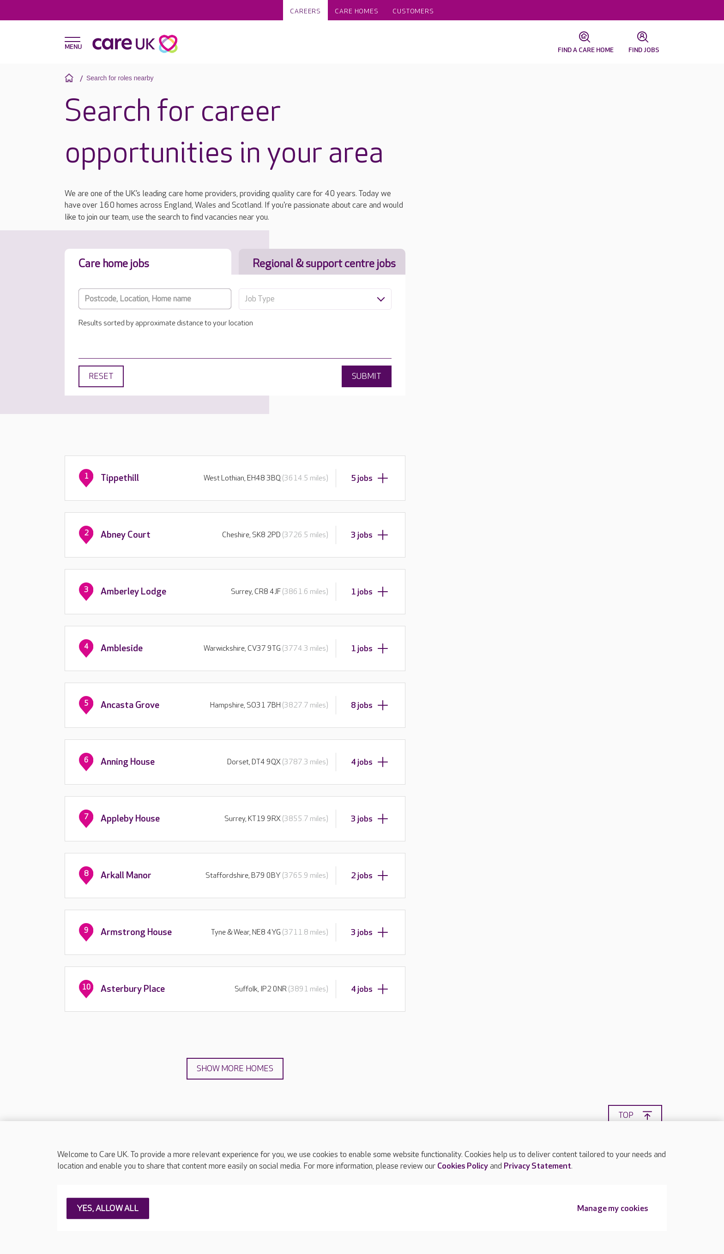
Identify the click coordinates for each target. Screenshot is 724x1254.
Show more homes (235, 1069)
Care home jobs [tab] (113, 263)
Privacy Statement (537, 1166)
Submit (366, 376)
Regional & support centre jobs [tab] (324, 263)
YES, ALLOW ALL (108, 1209)
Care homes (357, 11)
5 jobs (369, 478)
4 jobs (369, 762)
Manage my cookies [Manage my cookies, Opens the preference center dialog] (612, 1209)
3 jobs (369, 534)
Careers (305, 11)
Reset (101, 376)
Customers (413, 11)
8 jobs (369, 705)
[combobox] (315, 299)
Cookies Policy (462, 1166)
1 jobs (369, 591)
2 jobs (369, 875)
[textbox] (315, 299)
